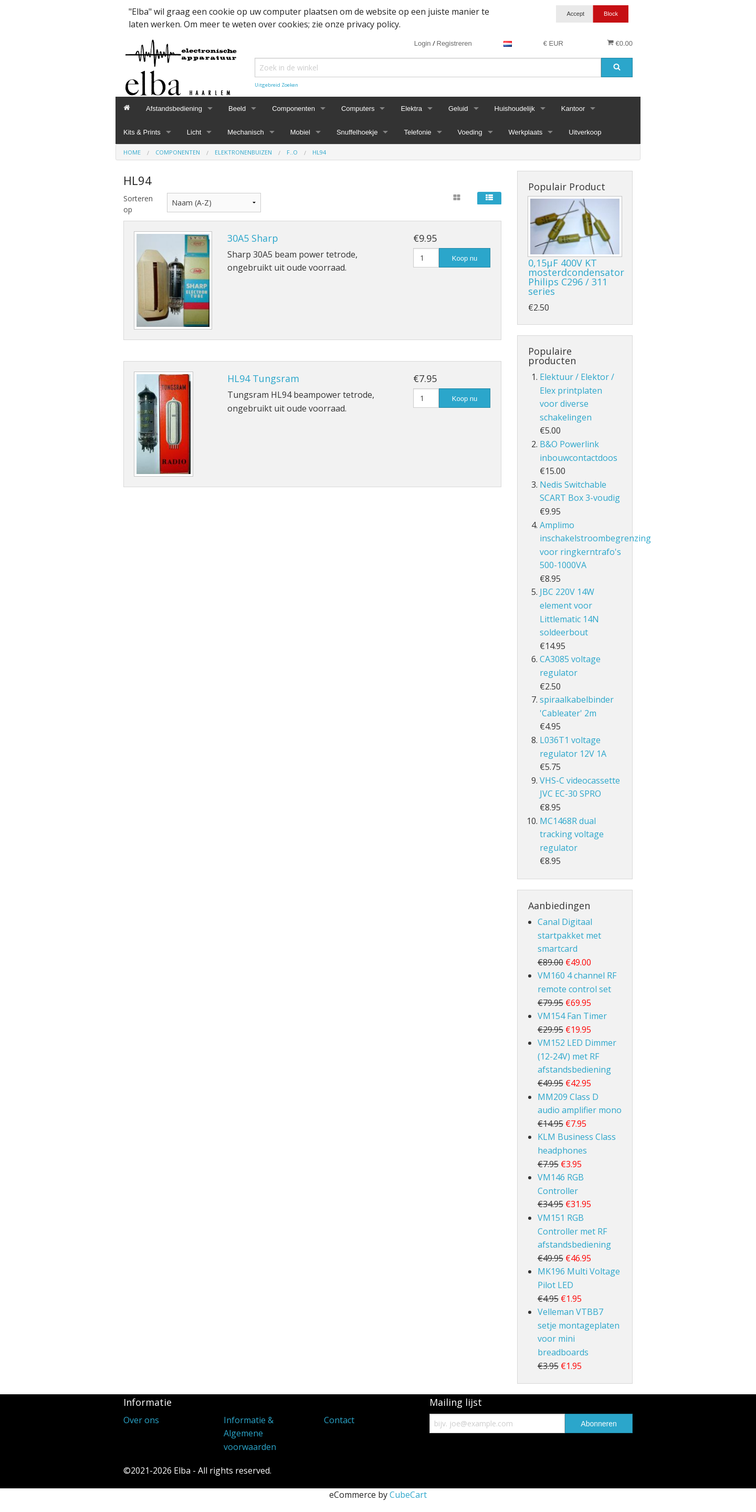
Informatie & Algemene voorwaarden (250, 1433)
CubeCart (408, 1494)
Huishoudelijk (515, 108)
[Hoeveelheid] (426, 258)
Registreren (454, 43)
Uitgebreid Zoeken (276, 84)
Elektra (411, 108)
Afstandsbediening (174, 108)
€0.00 (620, 43)
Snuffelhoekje (357, 132)
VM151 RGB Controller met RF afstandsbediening (574, 1231)
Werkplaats (526, 132)
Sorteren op (137, 203)
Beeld (237, 108)
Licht (194, 132)
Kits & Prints (142, 132)
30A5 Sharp (252, 238)
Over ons (141, 1420)
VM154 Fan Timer (572, 1016)
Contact (339, 1420)
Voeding (470, 132)
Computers (358, 108)
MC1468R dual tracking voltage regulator (572, 834)
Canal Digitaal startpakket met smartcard (569, 935)
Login (422, 43)
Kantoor (573, 108)
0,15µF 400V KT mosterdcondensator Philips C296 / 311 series (576, 276)
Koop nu (464, 258)
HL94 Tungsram (263, 378)
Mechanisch (245, 132)
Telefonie (417, 132)
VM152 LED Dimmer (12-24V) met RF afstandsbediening (577, 1056)
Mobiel (300, 132)
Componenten (293, 108)
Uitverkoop (585, 132)
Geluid (458, 108)
